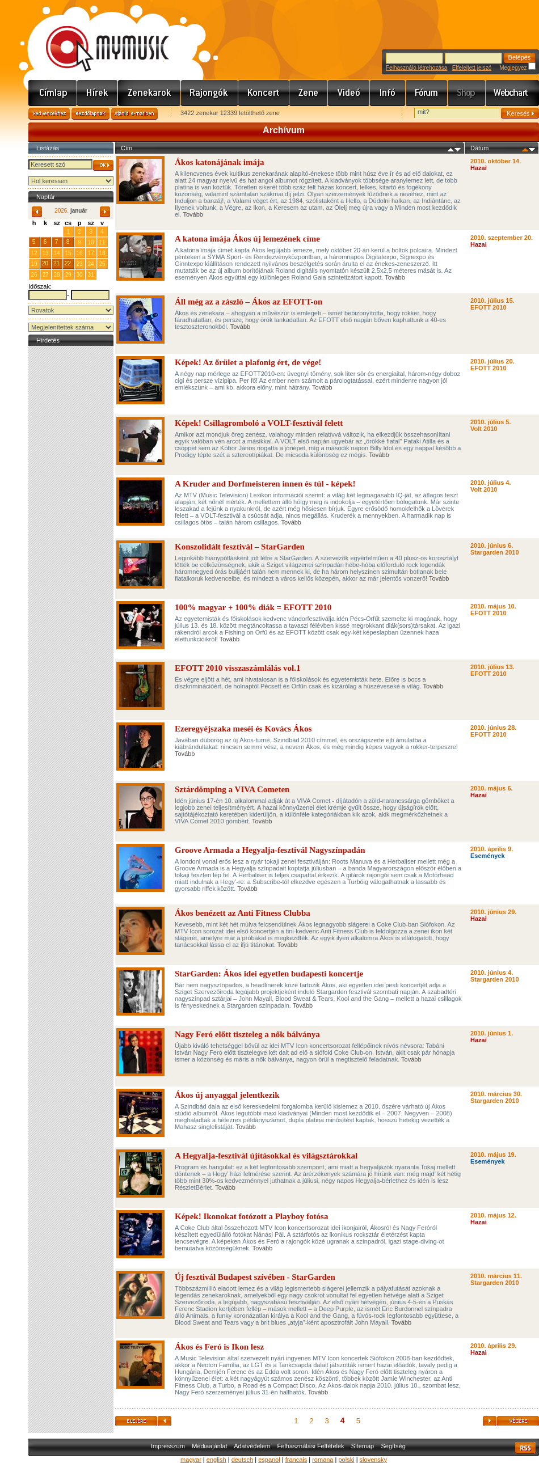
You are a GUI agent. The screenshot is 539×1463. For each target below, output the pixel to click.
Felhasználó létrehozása (416, 68)
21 (56, 263)
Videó (349, 93)
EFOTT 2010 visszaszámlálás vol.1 (237, 668)
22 (68, 263)
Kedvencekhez (49, 114)
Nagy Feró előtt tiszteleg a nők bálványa (247, 1034)
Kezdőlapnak (90, 114)
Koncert (263, 93)
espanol (269, 1459)
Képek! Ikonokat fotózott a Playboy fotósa (251, 1216)
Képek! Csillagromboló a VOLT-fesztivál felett (259, 423)
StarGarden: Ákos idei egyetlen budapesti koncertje (269, 973)
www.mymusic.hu (97, 37)
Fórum (427, 93)
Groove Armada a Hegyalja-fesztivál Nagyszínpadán (270, 850)
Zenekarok (149, 93)
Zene (308, 93)
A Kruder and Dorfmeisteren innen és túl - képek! (265, 483)
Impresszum (168, 1446)
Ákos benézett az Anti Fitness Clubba (242, 912)
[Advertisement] (71, 519)
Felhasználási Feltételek (310, 1446)
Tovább (193, 214)
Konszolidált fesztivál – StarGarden (240, 546)
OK (103, 165)
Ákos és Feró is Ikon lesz (219, 1346)
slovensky (373, 1459)
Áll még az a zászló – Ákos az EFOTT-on (248, 301)
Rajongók (209, 93)
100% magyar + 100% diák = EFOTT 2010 (253, 607)
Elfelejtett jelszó (471, 68)
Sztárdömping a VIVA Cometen (232, 789)
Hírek (97, 93)
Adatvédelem (252, 1446)
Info (388, 93)
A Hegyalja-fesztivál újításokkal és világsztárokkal (266, 1155)
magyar (190, 1459)
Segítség (393, 1446)
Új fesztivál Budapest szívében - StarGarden (255, 1277)
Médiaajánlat (209, 1446)
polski (346, 1459)
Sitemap (362, 1446)
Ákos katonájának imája (219, 162)
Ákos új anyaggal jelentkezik (227, 1095)
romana (322, 1459)
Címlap (52, 93)
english (216, 1459)
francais (296, 1459)
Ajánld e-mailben (134, 114)
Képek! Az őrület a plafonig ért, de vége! (248, 362)
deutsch (242, 1459)
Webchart (512, 93)
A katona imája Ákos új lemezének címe (247, 238)
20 (45, 263)
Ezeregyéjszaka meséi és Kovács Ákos (243, 728)
